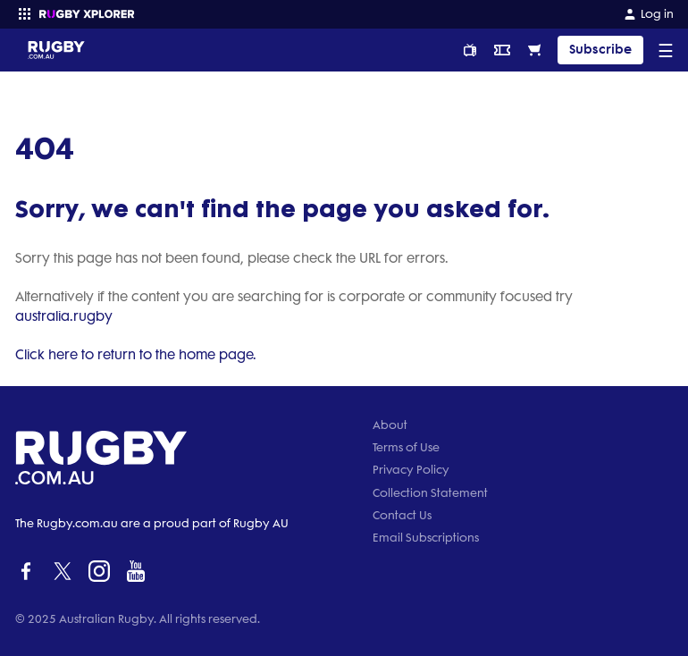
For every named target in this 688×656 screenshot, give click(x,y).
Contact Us (402, 515)
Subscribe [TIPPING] (600, 49)
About (390, 425)
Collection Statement (430, 493)
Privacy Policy (411, 469)
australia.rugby (64, 316)
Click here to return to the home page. (135, 355)
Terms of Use (406, 447)
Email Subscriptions (426, 537)
